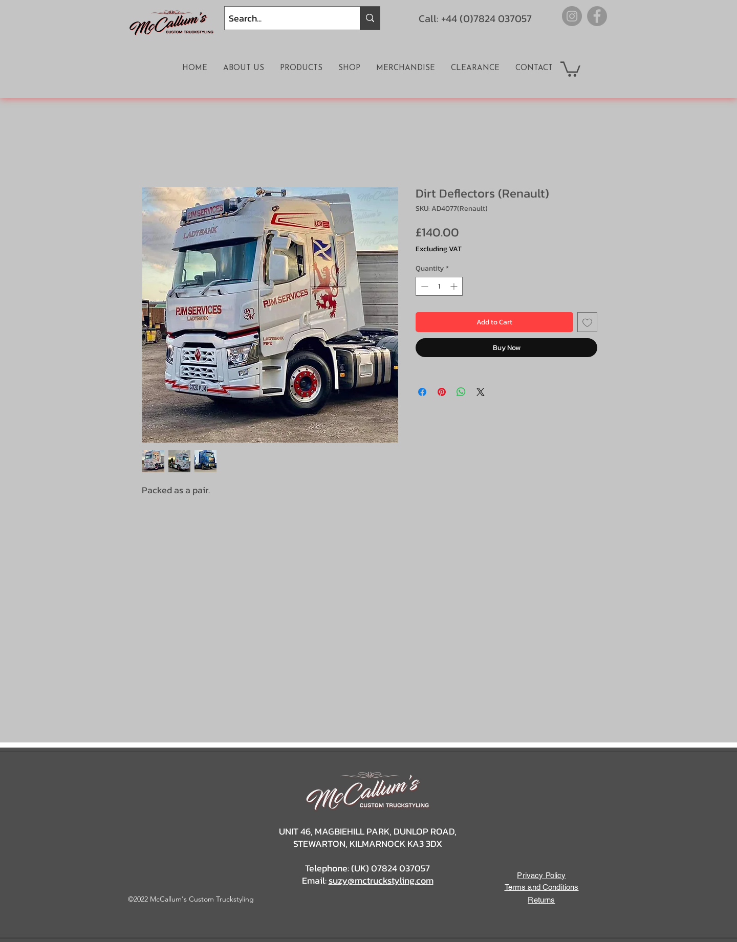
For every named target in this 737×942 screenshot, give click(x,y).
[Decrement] (423, 286)
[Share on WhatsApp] (461, 392)
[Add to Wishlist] (587, 322)
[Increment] (454, 286)
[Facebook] (597, 16)
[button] (570, 68)
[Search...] (283, 18)
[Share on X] (480, 392)
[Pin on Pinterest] (442, 392)
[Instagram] (572, 16)
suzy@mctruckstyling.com (381, 880)
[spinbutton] (439, 286)
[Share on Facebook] (422, 392)
